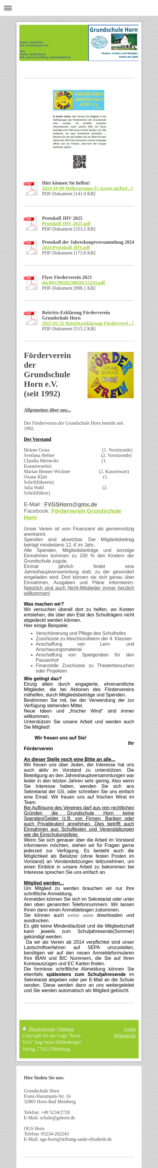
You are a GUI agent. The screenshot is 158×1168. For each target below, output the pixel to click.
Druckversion (39, 1029)
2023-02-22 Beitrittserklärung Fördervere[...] (88, 323)
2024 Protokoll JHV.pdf (66, 247)
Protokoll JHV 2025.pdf (66, 223)
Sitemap (66, 1029)
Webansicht (125, 1035)
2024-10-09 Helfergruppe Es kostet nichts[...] (87, 188)
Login (130, 1029)
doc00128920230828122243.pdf (73, 282)
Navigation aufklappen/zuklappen (79, 7)
